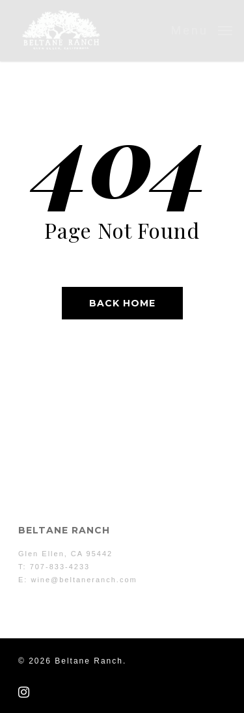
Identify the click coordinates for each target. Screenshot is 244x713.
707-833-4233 (60, 567)
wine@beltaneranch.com (84, 580)
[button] (201, 29)
